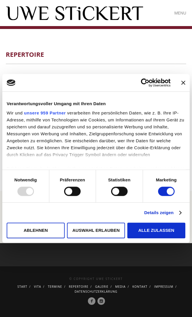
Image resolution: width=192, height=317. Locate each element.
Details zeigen (158, 212)
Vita (37, 287)
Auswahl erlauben (95, 230)
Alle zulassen (156, 230)
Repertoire (78, 287)
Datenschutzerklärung (96, 291)
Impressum (163, 287)
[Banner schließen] (183, 83)
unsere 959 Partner (45, 112)
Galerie (101, 287)
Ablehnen (36, 230)
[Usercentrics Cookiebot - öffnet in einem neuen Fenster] (145, 82)
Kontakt (139, 287)
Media (120, 287)
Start (22, 287)
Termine (55, 287)
